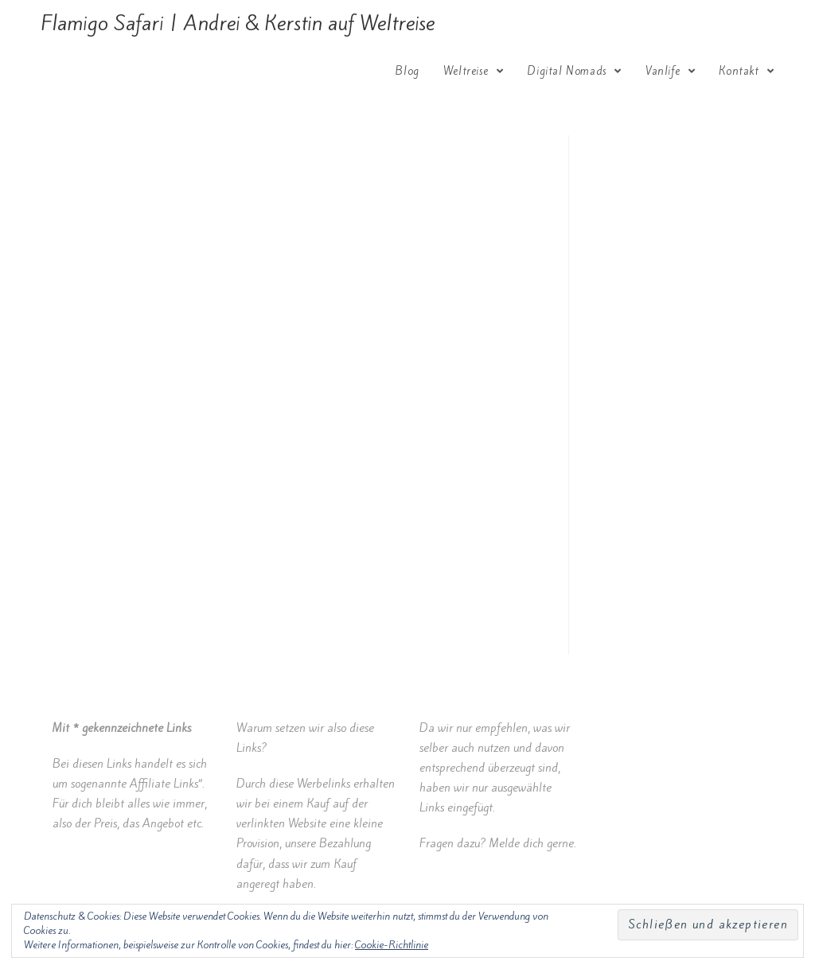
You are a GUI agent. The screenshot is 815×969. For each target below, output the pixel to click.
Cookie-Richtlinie (391, 944)
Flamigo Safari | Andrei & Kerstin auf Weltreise (238, 23)
